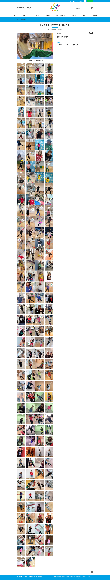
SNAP (85, 15)
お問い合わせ (79, 1)
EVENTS (36, 15)
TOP (14, 15)
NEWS (24, 15)
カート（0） (73, 1)
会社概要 (40, 576)
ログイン (66, 1)
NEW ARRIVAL (61, 15)
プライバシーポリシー (32, 576)
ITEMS (47, 15)
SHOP (74, 15)
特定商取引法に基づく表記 (22, 576)
